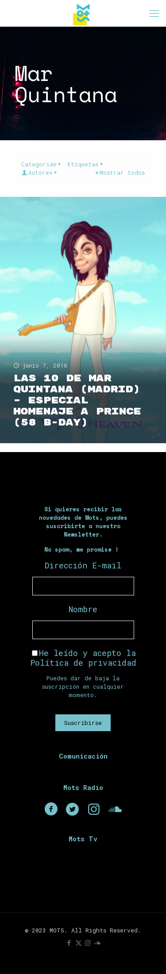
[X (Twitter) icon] (78, 942)
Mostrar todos (119, 172)
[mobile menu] (154, 13)
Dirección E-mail (83, 565)
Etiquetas (86, 164)
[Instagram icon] (88, 942)
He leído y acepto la (83, 657)
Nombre (83, 609)
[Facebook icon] (69, 942)
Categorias (41, 164)
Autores (39, 172)
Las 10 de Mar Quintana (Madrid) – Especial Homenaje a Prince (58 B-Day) (77, 400)
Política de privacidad (83, 662)
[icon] (97, 942)
